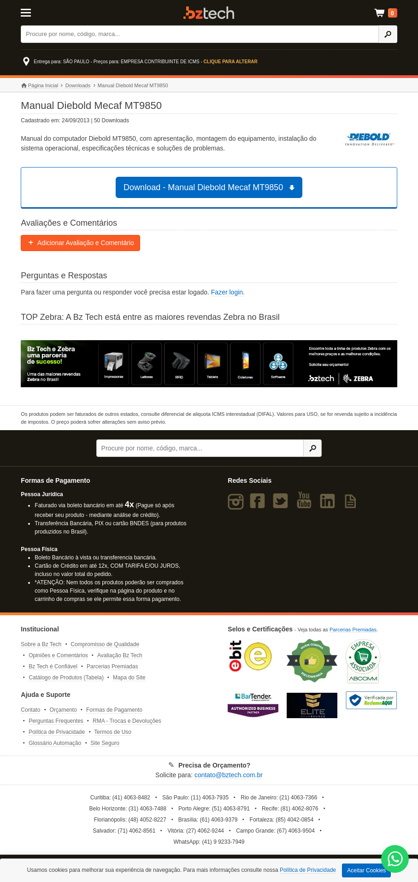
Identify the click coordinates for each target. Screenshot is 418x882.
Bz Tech (208, 12)
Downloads (77, 85)
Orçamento (63, 710)
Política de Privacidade (57, 732)
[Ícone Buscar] (387, 34)
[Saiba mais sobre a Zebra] (209, 363)
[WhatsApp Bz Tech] (395, 860)
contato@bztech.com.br (228, 775)
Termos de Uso (112, 732)
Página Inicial (39, 86)
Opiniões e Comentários (58, 655)
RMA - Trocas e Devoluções (127, 721)
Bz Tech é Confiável (53, 666)
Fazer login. (228, 292)
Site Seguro (104, 743)
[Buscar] (200, 34)
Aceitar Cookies (366, 870)
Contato (30, 710)
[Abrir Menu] (47, 12)
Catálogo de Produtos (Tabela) (66, 677)
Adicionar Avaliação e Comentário (80, 242)
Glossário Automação (55, 743)
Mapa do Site (129, 677)
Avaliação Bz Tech (119, 655)
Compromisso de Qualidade (105, 644)
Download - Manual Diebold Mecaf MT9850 (210, 187)
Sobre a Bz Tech (41, 644)
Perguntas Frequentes (56, 721)
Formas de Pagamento (114, 710)
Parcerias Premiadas (112, 666)
